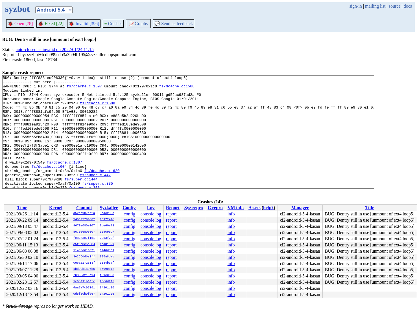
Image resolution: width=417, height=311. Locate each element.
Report (173, 207)
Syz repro (193, 207)
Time (22, 207)
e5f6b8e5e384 (84, 244)
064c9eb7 (107, 232)
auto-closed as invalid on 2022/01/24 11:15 (55, 49)
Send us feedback (173, 23)
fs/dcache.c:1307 (64, 179)
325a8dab (107, 257)
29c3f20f (107, 238)
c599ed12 (107, 269)
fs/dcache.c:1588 (177, 88)
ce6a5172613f (84, 263)
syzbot (17, 9)
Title (369, 207)
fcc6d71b (107, 282)
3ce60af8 (107, 226)
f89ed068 (107, 275)
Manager (300, 207)
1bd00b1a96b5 (84, 269)
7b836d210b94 (84, 275)
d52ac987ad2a (84, 213)
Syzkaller (109, 207)
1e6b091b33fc (84, 282)
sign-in (355, 6)
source (395, 6)
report (171, 213)
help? (268, 207)
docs (408, 6)
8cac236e (107, 213)
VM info (236, 207)
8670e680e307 (84, 226)
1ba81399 (107, 244)
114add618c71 (84, 251)
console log (151, 213)
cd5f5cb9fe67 (84, 294)
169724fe (107, 220)
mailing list (375, 6)
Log (151, 207)
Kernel (55, 207)
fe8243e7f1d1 (84, 238)
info (231, 213)
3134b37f (107, 263)
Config (129, 207)
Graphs (138, 23)
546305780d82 (84, 220)
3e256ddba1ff (84, 257)
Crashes (113, 23)
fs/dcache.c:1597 (84, 88)
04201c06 (107, 288)
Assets (254, 207)
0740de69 (107, 251)
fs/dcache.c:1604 (49, 185)
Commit (84, 207)
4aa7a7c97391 (84, 288)
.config (129, 213)
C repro (215, 207)
